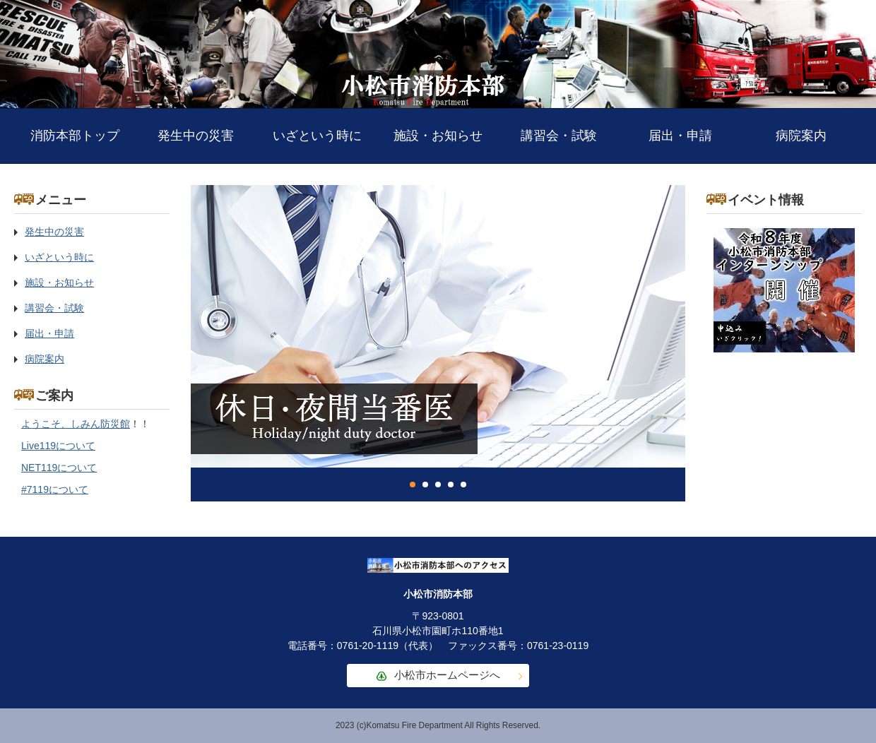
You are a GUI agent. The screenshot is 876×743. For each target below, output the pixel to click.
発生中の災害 (196, 136)
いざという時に (317, 136)
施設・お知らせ (438, 136)
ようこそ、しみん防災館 (75, 423)
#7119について (54, 489)
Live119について (58, 445)
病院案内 (801, 136)
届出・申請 (680, 136)
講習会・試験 (559, 136)
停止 (664, 484)
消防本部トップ (74, 136)
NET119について (59, 467)
